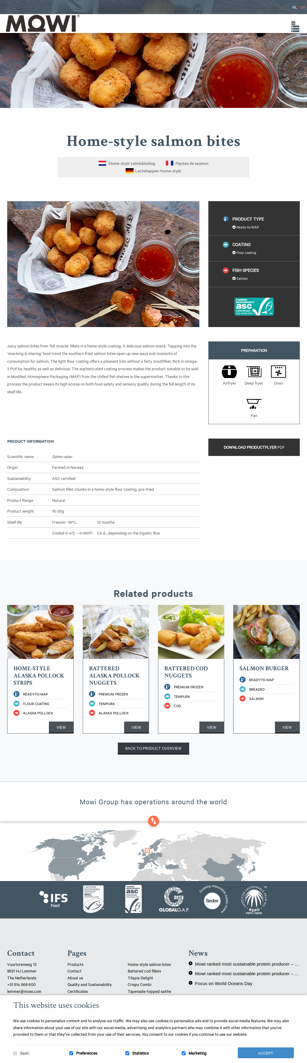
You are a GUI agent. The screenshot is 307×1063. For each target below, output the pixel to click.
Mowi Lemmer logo (42, 23)
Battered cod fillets (144, 970)
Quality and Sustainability (90, 984)
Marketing (198, 1053)
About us (75, 977)
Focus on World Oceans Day (220, 983)
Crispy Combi (139, 984)
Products (75, 964)
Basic (24, 1053)
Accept (265, 1053)
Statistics (140, 1053)
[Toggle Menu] (292, 23)
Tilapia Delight (140, 977)
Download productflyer (254, 447)
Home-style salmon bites (149, 964)
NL (294, 7)
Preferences (86, 1053)
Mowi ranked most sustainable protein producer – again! (244, 973)
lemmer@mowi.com (24, 991)
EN (303, 7)
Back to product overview (153, 748)
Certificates (77, 991)
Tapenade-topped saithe (149, 991)
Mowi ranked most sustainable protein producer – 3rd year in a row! (244, 963)
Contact (74, 970)
